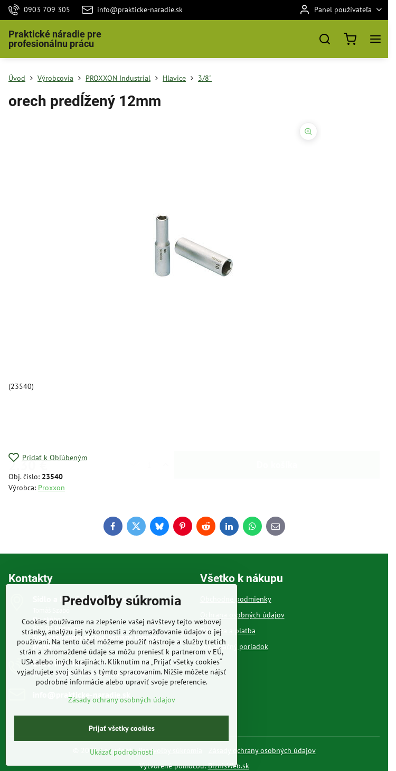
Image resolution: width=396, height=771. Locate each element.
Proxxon (51, 487)
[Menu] (375, 39)
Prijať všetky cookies (122, 753)
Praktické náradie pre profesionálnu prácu (54, 39)
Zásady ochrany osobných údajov (262, 750)
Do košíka (277, 422)
